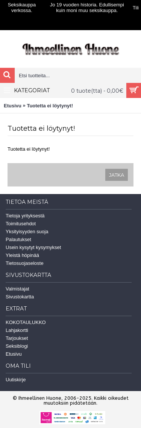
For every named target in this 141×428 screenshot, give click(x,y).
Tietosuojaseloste (25, 263)
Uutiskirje (16, 379)
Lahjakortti (17, 330)
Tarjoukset (17, 338)
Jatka (116, 175)
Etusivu (12, 106)
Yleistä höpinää (22, 255)
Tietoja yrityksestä (25, 216)
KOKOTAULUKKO (26, 322)
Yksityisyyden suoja (27, 231)
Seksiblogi (17, 346)
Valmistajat (17, 289)
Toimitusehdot (21, 223)
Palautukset (18, 239)
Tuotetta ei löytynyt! (50, 106)
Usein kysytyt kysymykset (33, 247)
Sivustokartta (20, 297)
